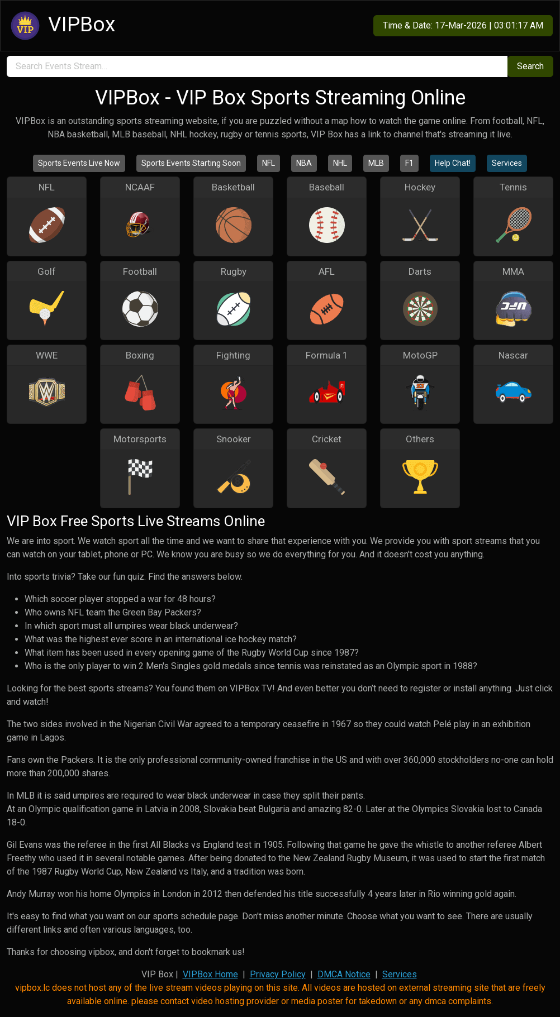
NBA (304, 163)
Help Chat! (453, 163)
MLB (376, 163)
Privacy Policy (278, 974)
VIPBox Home (210, 974)
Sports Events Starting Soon (191, 163)
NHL (340, 163)
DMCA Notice (344, 974)
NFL (268, 163)
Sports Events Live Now (79, 163)
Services (507, 163)
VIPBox (61, 26)
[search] (257, 66)
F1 (409, 163)
